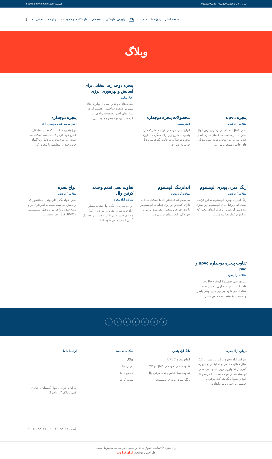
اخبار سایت (183, 124)
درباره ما (127, 366)
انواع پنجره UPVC (178, 359)
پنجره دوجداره (63, 118)
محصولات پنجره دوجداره (168, 118)
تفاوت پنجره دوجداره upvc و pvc (221, 266)
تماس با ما (126, 373)
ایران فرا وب (125, 452)
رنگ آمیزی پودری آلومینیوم (223, 187)
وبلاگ (129, 359)
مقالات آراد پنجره (236, 124)
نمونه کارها (126, 379)
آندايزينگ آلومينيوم (174, 187)
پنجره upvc (236, 118)
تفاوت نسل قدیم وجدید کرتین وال (112, 190)
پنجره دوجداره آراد (52, 124)
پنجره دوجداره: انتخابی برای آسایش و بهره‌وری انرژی (108, 88)
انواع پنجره (67, 187)
